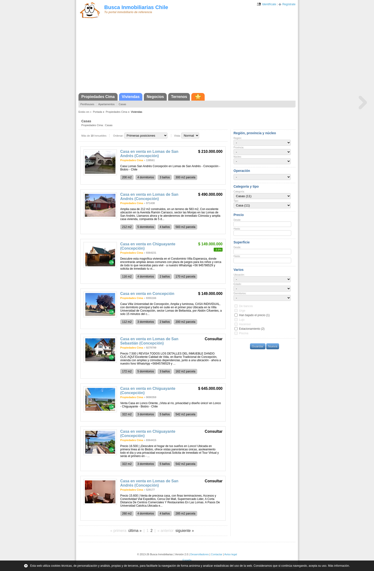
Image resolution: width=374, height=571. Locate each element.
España (186, 560)
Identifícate (269, 4)
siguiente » (184, 531)
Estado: (238, 284)
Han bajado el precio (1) (254, 315)
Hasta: (237, 228)
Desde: (237, 220)
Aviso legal (230, 554)
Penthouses (87, 104)
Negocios (155, 97)
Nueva (272, 346)
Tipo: (236, 201)
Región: (238, 138)
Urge (242, 310)
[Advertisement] (187, 57)
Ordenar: (118, 135)
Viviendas (131, 97)
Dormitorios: (240, 293)
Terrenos (179, 97)
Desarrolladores (199, 554)
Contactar (216, 554)
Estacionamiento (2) (252, 328)
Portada (97, 111)
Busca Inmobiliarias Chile (136, 7)
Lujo (241, 319)
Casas (122, 104)
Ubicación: (239, 274)
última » (135, 531)
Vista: (177, 135)
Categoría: (239, 191)
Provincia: (239, 147)
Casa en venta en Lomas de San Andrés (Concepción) (149, 153)
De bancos (246, 306)
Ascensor (245, 324)
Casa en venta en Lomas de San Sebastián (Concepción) (149, 341)
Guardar (258, 346)
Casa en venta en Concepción (147, 294)
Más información (338, 565)
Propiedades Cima (98, 97)
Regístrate (289, 4)
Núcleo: (238, 156)
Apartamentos (106, 104)
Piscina (243, 333)
